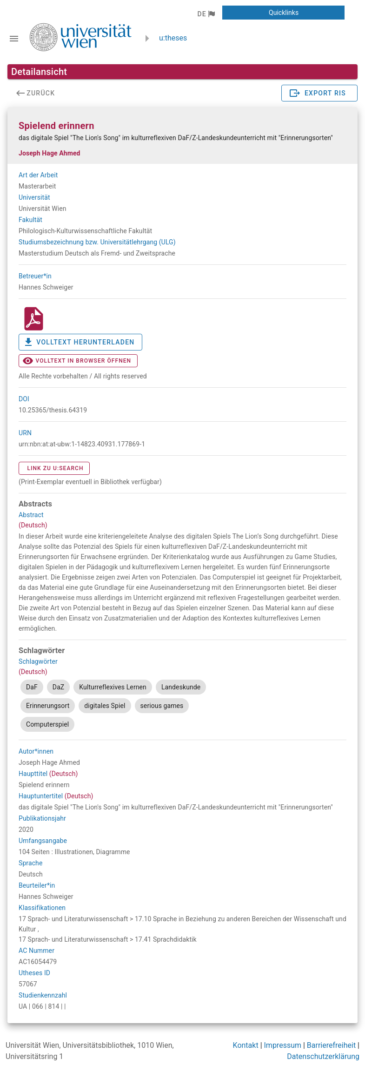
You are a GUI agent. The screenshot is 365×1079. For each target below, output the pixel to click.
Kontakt (246, 1045)
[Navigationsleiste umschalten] (14, 38)
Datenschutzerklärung (323, 1056)
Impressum (283, 1045)
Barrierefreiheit (331, 1045)
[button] (205, 14)
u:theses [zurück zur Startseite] (173, 38)
